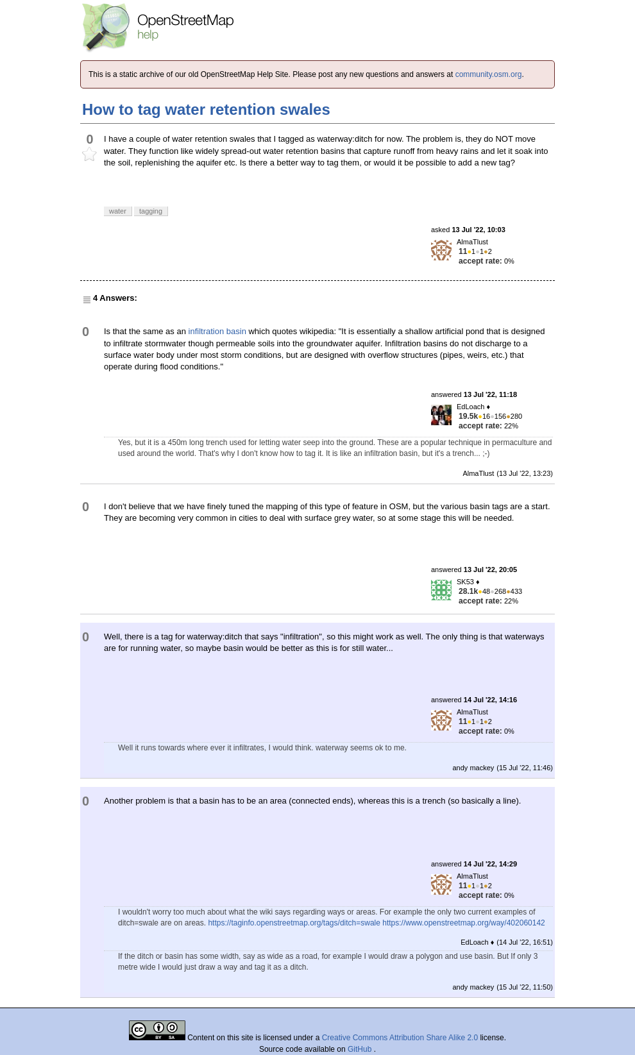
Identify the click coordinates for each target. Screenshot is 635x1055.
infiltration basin (217, 331)
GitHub (361, 1049)
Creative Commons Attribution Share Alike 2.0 (400, 1037)
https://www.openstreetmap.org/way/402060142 (463, 922)
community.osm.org (488, 74)
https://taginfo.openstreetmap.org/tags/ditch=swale (294, 922)
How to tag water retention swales (206, 109)
